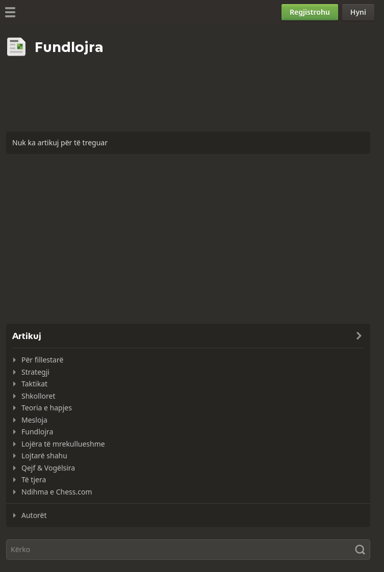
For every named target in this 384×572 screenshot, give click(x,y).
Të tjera (33, 479)
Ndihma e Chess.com (56, 492)
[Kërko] (188, 549)
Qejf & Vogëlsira (48, 468)
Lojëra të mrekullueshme (63, 444)
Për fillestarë (42, 360)
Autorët (34, 515)
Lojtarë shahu (44, 455)
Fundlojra (37, 431)
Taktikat (34, 383)
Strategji (35, 372)
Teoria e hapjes (46, 407)
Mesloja (34, 420)
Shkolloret (38, 396)
